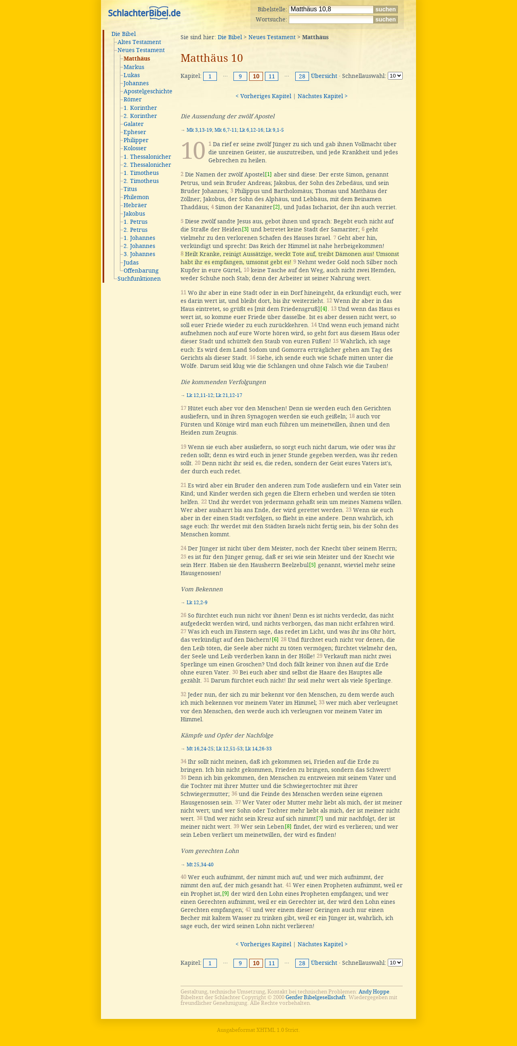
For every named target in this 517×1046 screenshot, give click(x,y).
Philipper (136, 140)
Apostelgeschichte (148, 91)
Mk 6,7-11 (225, 130)
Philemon (136, 197)
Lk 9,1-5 (275, 130)
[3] (245, 229)
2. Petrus (135, 230)
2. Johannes (139, 246)
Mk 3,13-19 (199, 130)
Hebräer (135, 205)
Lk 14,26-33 (258, 749)
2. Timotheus (141, 181)
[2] (276, 207)
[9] (225, 894)
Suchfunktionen (139, 278)
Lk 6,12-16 (251, 130)
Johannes (136, 83)
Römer (133, 99)
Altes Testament (139, 42)
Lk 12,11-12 (200, 395)
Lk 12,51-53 (229, 749)
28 (302, 76)
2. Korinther (140, 116)
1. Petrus (135, 221)
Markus (134, 67)
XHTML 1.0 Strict (277, 1030)
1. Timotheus (141, 173)
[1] (268, 174)
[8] (288, 826)
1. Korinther (140, 108)
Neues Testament (141, 50)
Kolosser (135, 148)
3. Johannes (139, 254)
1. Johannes (139, 238)
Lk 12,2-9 (197, 602)
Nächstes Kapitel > (323, 96)
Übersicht (324, 76)
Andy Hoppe (374, 992)
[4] (323, 309)
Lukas (132, 75)
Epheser (135, 132)
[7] (319, 818)
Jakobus (134, 213)
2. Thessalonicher (147, 165)
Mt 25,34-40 (200, 864)
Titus (130, 189)
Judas (131, 262)
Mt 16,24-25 (200, 749)
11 (272, 76)
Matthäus (137, 59)
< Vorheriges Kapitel (263, 96)
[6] (275, 639)
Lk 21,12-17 (229, 395)
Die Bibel (123, 34)
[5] (312, 565)
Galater (134, 124)
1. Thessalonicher (147, 156)
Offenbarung (141, 270)
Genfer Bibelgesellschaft (316, 997)
